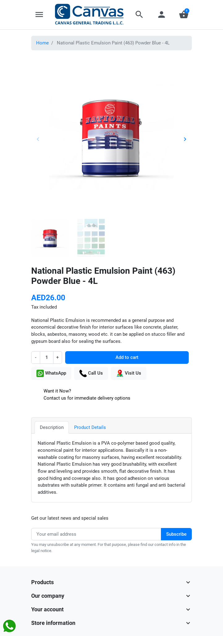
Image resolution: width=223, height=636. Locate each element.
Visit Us (128, 373)
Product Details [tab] (90, 427)
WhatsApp (51, 373)
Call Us (91, 373)
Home (42, 43)
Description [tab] (52, 427)
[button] (139, 14)
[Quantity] (46, 357)
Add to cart (127, 357)
